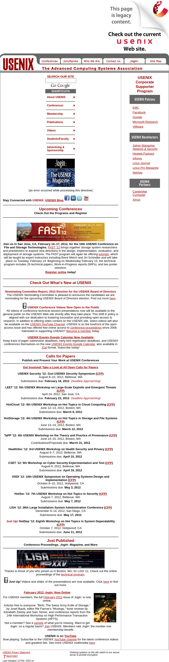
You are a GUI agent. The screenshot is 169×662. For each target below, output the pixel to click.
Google (137, 117)
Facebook (139, 112)
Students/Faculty (57, 138)
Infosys (137, 158)
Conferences (54, 105)
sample (38, 623)
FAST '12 (54, 247)
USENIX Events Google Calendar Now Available (61, 337)
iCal (44, 347)
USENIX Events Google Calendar (73, 344)
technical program (72, 574)
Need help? (12, 656)
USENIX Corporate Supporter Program (145, 84)
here (112, 298)
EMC (136, 107)
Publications (54, 122)
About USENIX (56, 97)
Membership (54, 113)
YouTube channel (65, 639)
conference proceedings (86, 327)
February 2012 (52, 597)
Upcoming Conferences (60, 209)
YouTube (70, 636)
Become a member (78, 331)
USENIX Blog (54, 200)
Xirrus (136, 199)
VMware (138, 126)
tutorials (103, 254)
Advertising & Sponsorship (55, 149)
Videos (51, 130)
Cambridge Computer (140, 193)
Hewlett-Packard (143, 153)
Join (47, 626)
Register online (55, 272)
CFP (100, 373)
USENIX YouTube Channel (47, 324)
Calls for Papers (60, 356)
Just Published (60, 540)
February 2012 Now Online (47, 592)
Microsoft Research (145, 122)
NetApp (137, 172)
